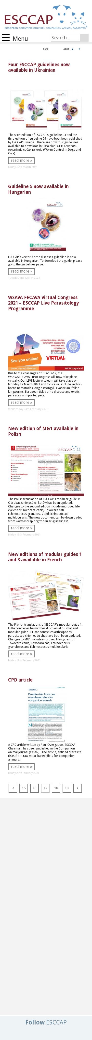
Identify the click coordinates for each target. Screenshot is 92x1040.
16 (35, 788)
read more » (21, 160)
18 (56, 788)
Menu (15, 38)
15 (24, 788)
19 (67, 788)
